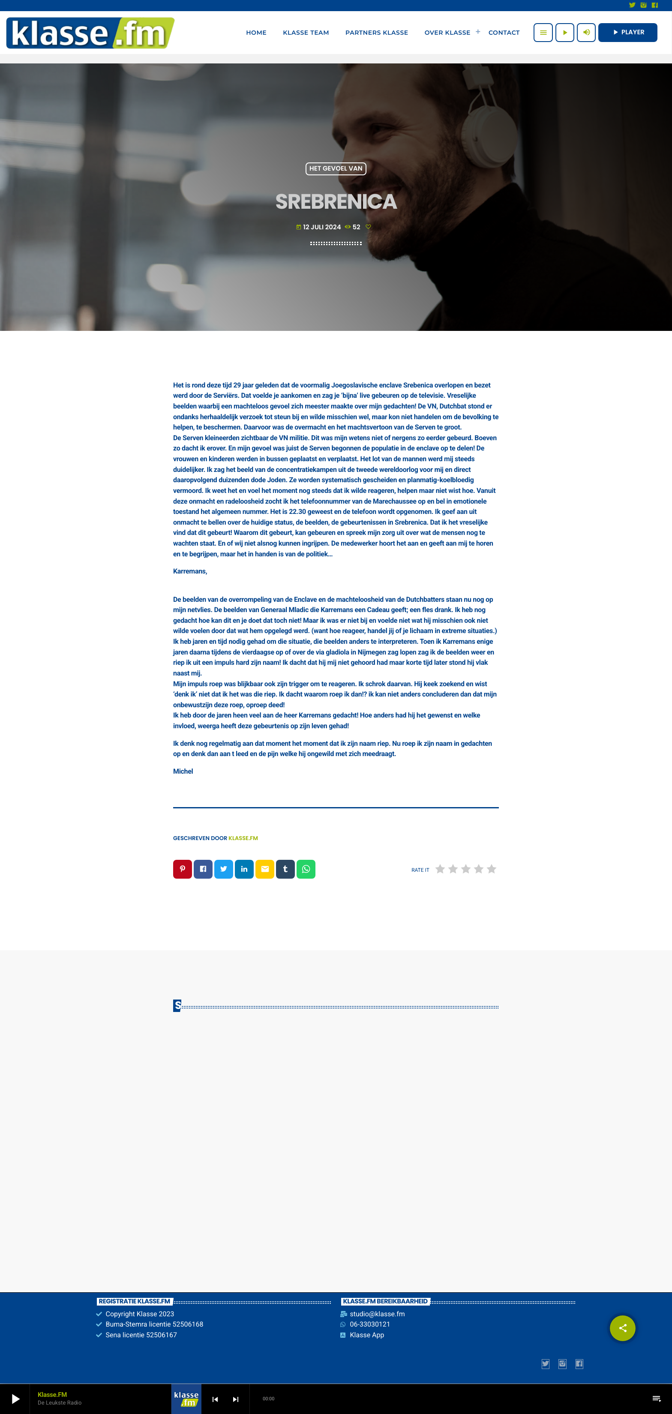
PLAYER (628, 32)
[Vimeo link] (90, 32)
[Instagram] (643, 6)
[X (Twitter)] (632, 6)
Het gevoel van (336, 169)
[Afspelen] (564, 32)
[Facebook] (654, 6)
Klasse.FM (243, 838)
